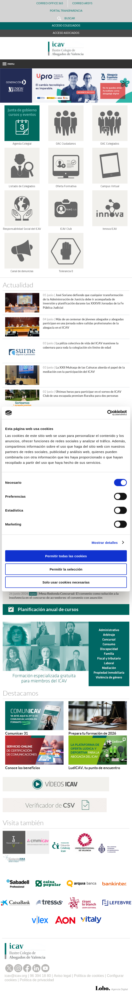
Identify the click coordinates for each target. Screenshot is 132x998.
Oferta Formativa (66, 186)
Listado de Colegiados (22, 186)
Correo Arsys (84, 3)
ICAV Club (66, 228)
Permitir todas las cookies (66, 556)
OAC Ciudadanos (66, 143)
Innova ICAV (110, 228)
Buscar (66, 18)
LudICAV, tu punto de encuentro (94, 768)
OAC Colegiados (109, 143)
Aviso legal (62, 976)
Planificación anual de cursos (48, 609)
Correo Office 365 (49, 3)
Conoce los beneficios (22, 768)
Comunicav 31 (16, 733)
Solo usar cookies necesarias (66, 582)
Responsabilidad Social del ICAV (22, 228)
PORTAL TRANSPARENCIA (66, 10)
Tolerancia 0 (66, 271)
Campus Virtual (110, 186)
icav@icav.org (16, 976)
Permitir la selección (66, 569)
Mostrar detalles (105, 542)
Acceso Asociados (66, 32)
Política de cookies (89, 976)
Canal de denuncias (22, 271)
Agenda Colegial (22, 143)
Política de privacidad (37, 980)
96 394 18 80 (40, 976)
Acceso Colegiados (66, 25)
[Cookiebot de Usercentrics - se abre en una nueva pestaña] (107, 413)
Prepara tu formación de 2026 (92, 733)
